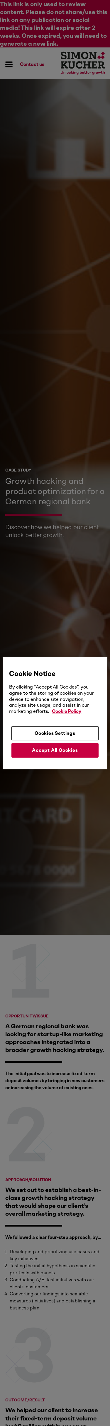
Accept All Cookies (55, 750)
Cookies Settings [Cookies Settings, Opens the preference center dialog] (55, 733)
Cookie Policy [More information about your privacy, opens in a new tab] (66, 711)
